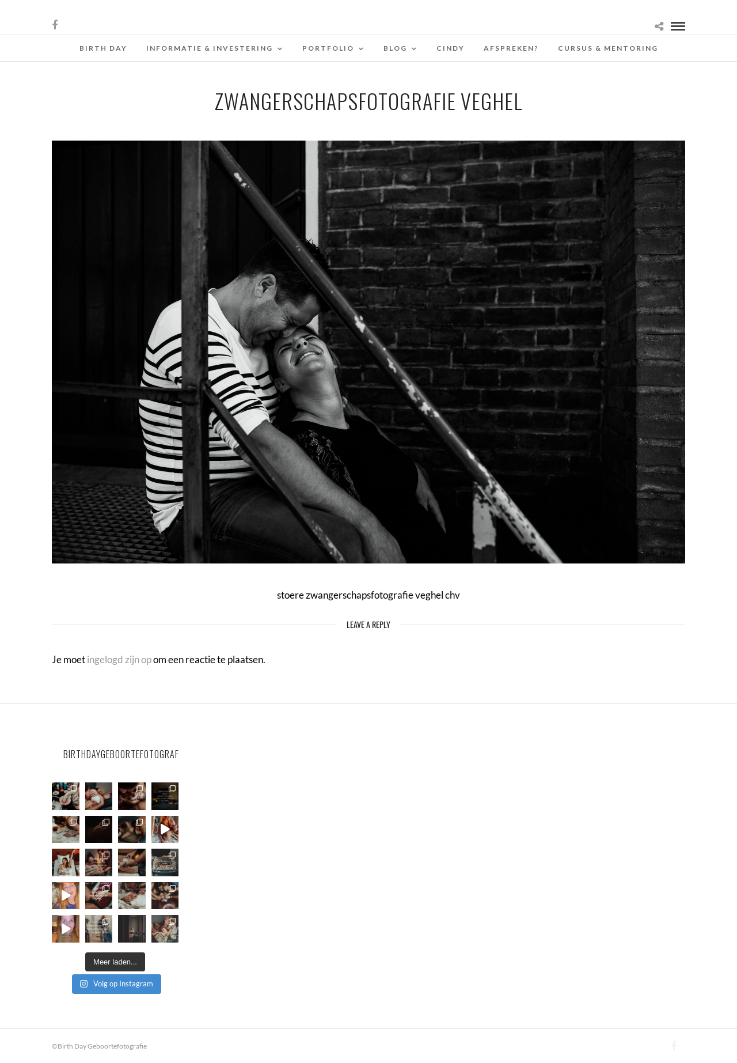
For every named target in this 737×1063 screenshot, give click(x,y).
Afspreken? (511, 48)
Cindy (450, 48)
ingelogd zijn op (119, 659)
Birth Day (103, 48)
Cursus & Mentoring (608, 48)
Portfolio (328, 48)
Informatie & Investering (209, 48)
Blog (395, 48)
